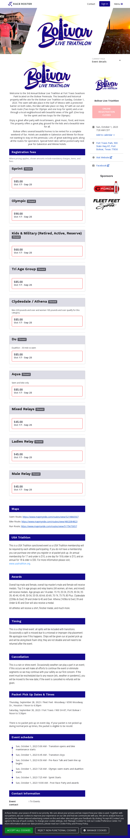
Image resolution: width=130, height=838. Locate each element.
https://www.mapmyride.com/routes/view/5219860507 (51, 516)
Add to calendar (105, 134)
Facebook (102, 165)
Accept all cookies (18, 830)
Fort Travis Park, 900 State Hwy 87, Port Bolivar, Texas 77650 (107, 146)
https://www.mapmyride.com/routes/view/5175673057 (49, 526)
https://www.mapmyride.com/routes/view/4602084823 (49, 521)
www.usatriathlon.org (19, 563)
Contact (91, 3)
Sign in (104, 3)
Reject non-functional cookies (57, 830)
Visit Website (104, 157)
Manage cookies (95, 830)
